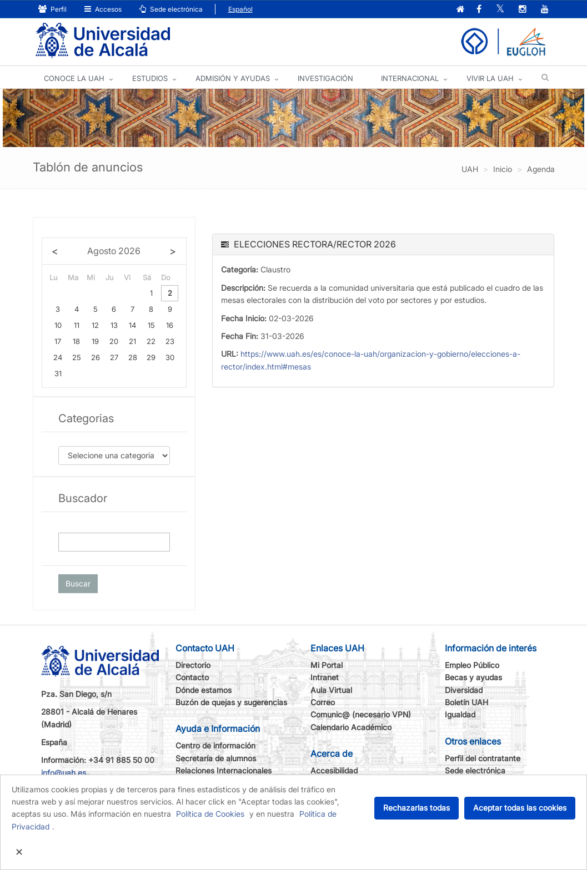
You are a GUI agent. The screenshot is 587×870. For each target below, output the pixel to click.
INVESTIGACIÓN (325, 78)
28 (132, 357)
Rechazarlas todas (416, 807)
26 (95, 357)
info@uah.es (63, 772)
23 (169, 341)
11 (76, 325)
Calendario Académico (351, 727)
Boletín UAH (466, 702)
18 (76, 341)
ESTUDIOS (150, 78)
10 (58, 325)
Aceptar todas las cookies (519, 807)
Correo (322, 702)
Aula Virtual (331, 690)
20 (113, 341)
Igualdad (460, 714)
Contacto (192, 677)
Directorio (192, 665)
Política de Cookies (210, 813)
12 (95, 325)
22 (151, 341)
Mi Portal (326, 665)
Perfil (52, 9)
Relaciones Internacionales (223, 770)
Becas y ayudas (473, 677)
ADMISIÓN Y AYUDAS (232, 78)
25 (76, 357)
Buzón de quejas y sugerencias (231, 702)
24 (57, 357)
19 (95, 341)
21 (132, 341)
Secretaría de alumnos (215, 758)
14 (132, 325)
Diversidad (464, 690)
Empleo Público (472, 665)
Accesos (103, 9)
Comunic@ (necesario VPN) (360, 714)
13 (114, 325)
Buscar (78, 583)
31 (58, 373)
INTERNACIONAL (410, 78)
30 (169, 357)
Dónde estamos (203, 690)
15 (151, 325)
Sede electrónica (171, 9)
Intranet (324, 677)
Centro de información (215, 745)
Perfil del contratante (482, 758)
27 (114, 357)
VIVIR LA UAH (490, 78)
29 (151, 357)
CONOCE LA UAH (74, 78)
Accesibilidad (334, 770)
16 (169, 325)
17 (57, 341)
